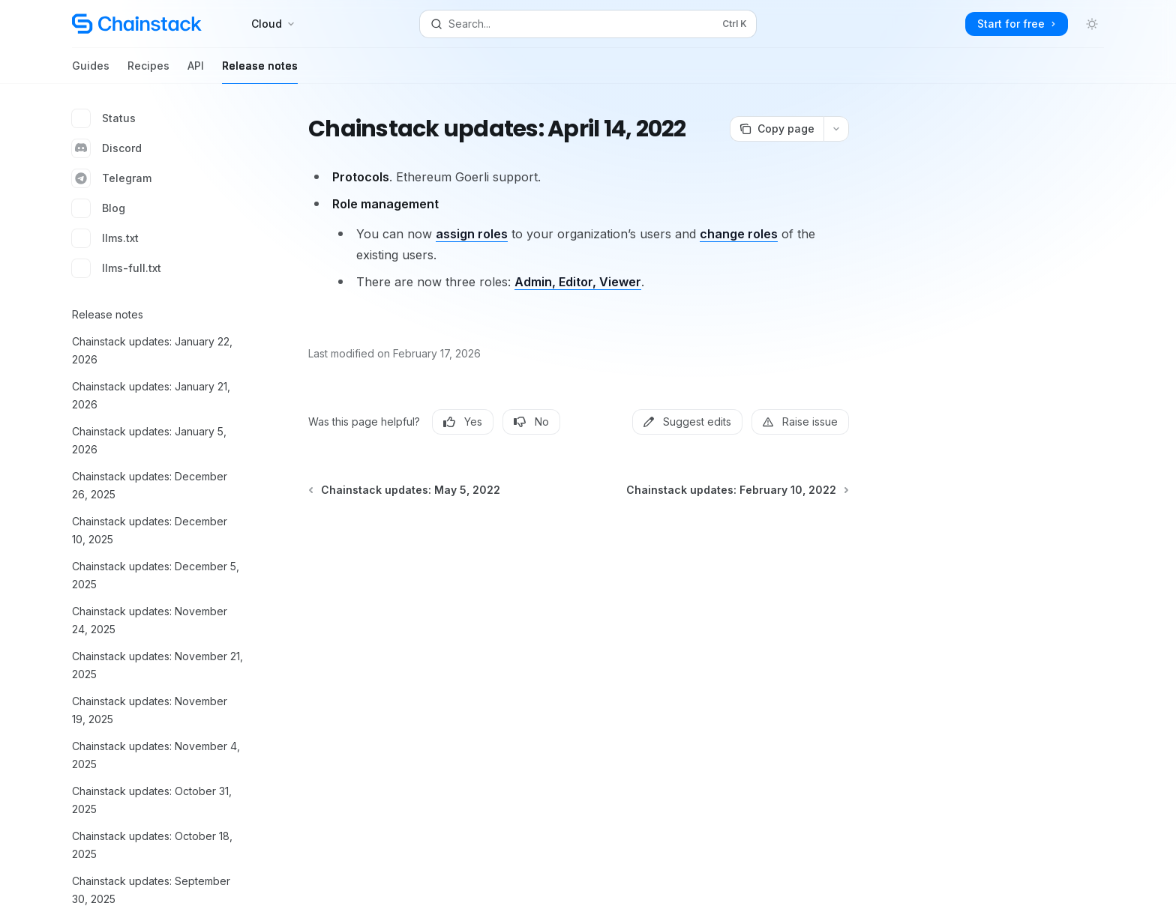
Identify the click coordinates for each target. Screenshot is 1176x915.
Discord (107, 148)
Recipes (149, 71)
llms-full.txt (116, 268)
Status (104, 118)
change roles (739, 233)
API (196, 71)
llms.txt (105, 238)
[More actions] (836, 129)
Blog (98, 208)
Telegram (112, 178)
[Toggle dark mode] (1092, 24)
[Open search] (588, 23)
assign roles (472, 233)
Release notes (260, 71)
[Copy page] (777, 129)
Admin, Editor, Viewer (577, 281)
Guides (91, 71)
